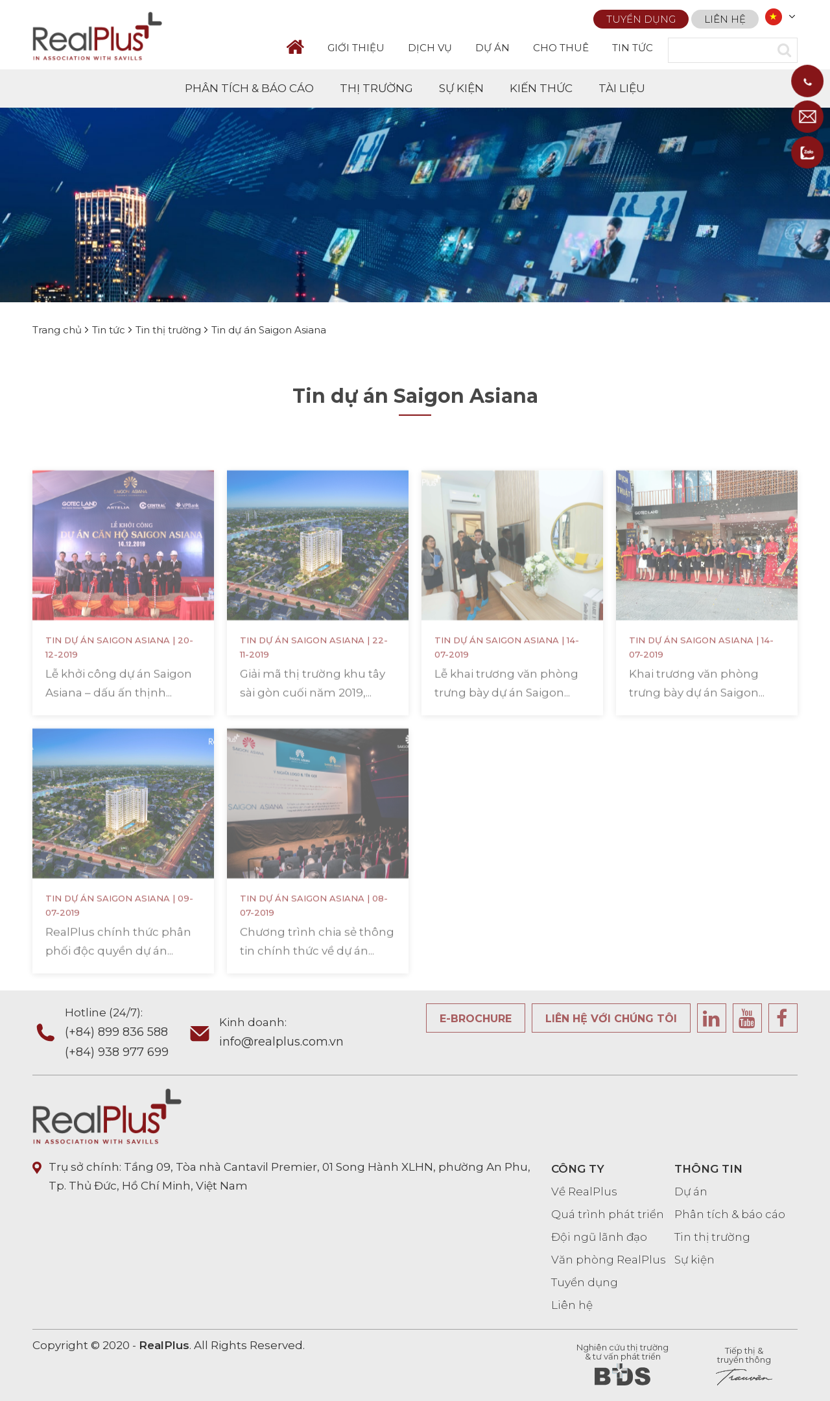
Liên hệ (725, 19)
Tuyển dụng (641, 19)
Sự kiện (694, 1259)
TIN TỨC (632, 48)
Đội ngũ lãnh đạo (599, 1236)
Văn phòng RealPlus (608, 1259)
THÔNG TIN (708, 1168)
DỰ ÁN (492, 48)
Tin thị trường (712, 1236)
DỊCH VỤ (430, 48)
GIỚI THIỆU (356, 48)
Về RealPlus (584, 1191)
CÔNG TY (577, 1168)
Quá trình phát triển (607, 1214)
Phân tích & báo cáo (729, 1214)
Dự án (690, 1191)
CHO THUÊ (561, 48)
